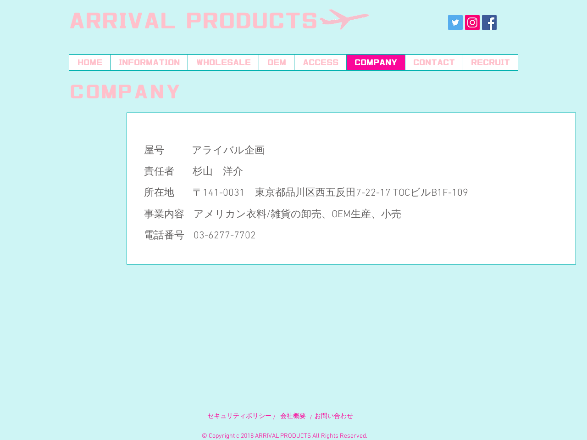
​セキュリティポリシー (239, 416)
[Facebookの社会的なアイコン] (489, 22)
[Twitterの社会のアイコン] (455, 22)
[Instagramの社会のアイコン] (472, 22)
